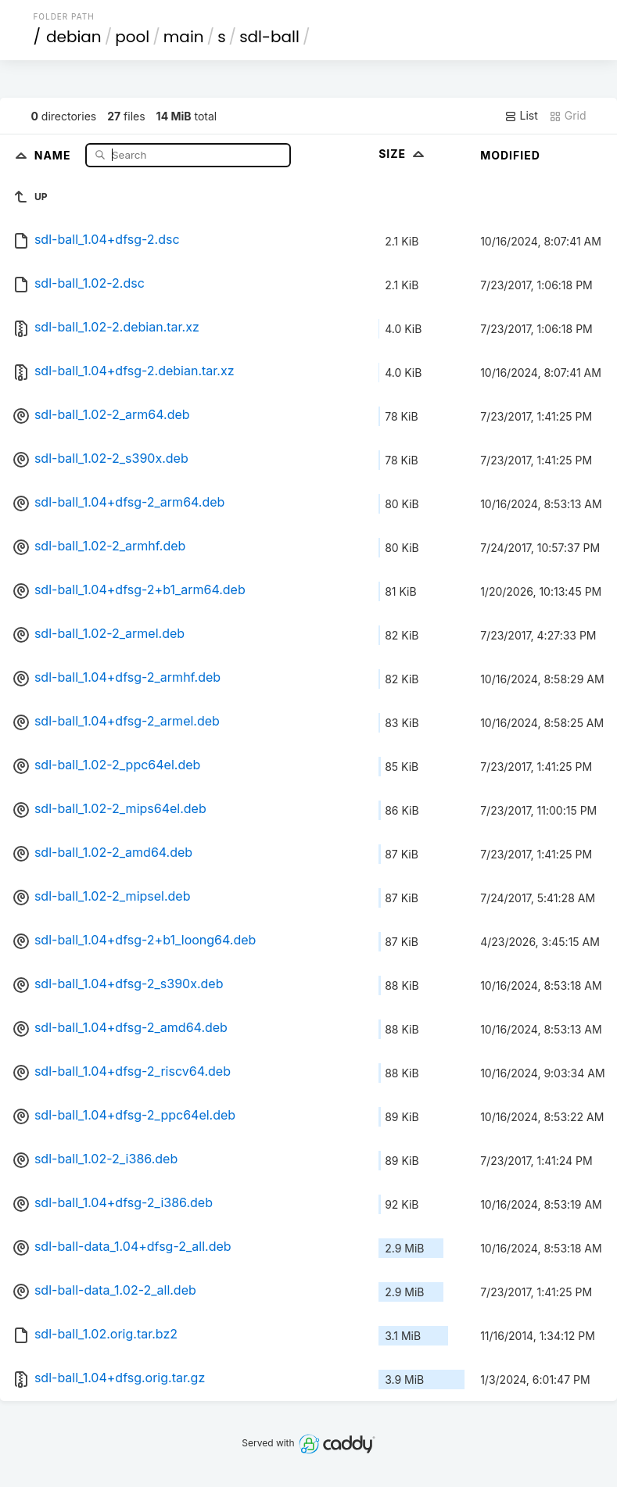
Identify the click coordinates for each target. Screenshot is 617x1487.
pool (132, 37)
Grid (568, 116)
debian (74, 37)
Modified (510, 155)
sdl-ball (269, 37)
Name (54, 154)
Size (403, 153)
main (183, 37)
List (521, 116)
